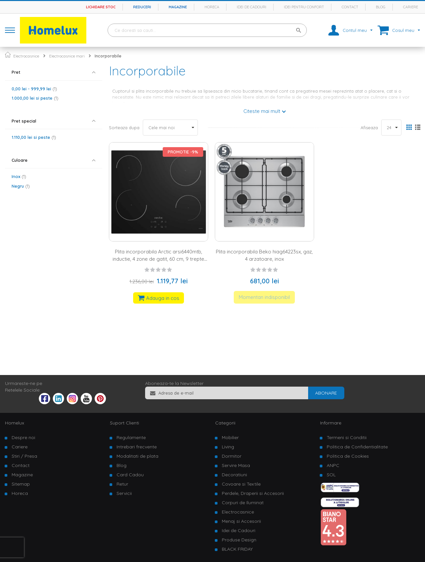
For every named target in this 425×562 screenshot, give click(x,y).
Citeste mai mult (261, 111)
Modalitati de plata (137, 456)
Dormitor (231, 456)
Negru (21, 186)
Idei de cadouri (251, 7)
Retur (122, 484)
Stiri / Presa (24, 456)
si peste (35, 98)
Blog (380, 7)
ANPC (333, 465)
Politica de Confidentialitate (357, 447)
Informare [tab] (330, 423)
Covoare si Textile (241, 484)
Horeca (212, 7)
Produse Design (239, 540)
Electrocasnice (26, 55)
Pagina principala (8, 54)
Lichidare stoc (101, 7)
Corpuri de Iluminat (243, 503)
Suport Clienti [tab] (124, 423)
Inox (19, 176)
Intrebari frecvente (137, 447)
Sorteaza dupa (124, 127)
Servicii (124, 493)
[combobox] (207, 30)
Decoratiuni (234, 475)
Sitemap (21, 484)
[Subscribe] (326, 393)
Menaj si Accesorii (241, 521)
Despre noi (23, 437)
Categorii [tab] (225, 423)
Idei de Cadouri (238, 530)
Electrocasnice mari (67, 55)
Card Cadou (130, 475)
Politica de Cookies (348, 456)
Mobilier (230, 437)
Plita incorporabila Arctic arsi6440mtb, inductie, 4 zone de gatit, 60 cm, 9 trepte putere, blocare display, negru (158, 258)
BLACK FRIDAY (237, 549)
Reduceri (142, 7)
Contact (350, 7)
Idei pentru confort (304, 7)
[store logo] (53, 30)
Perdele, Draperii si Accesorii (253, 493)
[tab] (53, 72)
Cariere (410, 7)
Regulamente (131, 437)
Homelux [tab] (14, 423)
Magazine (178, 7)
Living (228, 447)
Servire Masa (236, 465)
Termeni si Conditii (347, 437)
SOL (331, 475)
